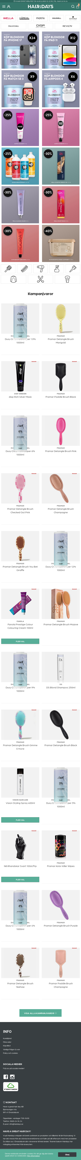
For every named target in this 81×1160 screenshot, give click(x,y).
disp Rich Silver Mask (20, 396)
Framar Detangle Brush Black (60, 745)
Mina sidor (7, 1042)
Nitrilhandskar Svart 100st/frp (20, 866)
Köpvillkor (7, 1045)
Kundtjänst (7, 1038)
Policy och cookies (10, 1053)
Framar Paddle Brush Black (61, 396)
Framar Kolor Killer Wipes (61, 866)
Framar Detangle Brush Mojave (61, 624)
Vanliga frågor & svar (11, 1049)
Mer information (33, 1156)
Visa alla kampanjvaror (40, 1013)
